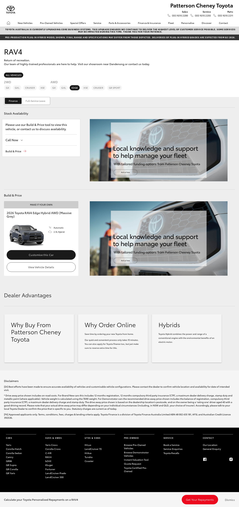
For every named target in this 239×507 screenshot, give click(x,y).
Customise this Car (41, 255)
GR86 (9, 461)
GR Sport (114, 87)
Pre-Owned (131, 437)
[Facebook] (205, 459)
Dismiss (230, 500)
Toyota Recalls (171, 453)
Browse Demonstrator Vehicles (136, 454)
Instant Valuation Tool (136, 459)
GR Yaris (10, 473)
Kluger (49, 465)
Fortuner (50, 469)
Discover (206, 23)
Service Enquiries (173, 449)
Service (97, 23)
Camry (9, 457)
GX (7, 87)
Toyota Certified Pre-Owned (135, 469)
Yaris (8, 445)
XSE (42, 87)
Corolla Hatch (14, 449)
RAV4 (48, 457)
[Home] (8, 23)
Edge (75, 87)
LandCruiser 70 (93, 449)
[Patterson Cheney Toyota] (10, 10)
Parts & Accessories (119, 23)
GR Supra (11, 465)
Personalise (187, 23)
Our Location (210, 445)
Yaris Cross (51, 445)
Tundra (88, 457)
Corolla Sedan (14, 453)
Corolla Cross (53, 449)
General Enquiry (212, 449)
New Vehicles (25, 23)
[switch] (27, 101)
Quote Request (132, 463)
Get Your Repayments (200, 499)
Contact (223, 23)
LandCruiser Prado (55, 473)
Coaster (89, 461)
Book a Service (171, 445)
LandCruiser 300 (54, 477)
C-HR (48, 453)
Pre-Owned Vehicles (51, 23)
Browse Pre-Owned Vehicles (135, 446)
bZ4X (48, 461)
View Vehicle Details (41, 267)
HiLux (88, 445)
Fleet (171, 23)
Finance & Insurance (149, 23)
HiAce (88, 453)
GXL (17, 87)
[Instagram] (231, 459)
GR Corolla (12, 469)
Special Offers (78, 23)
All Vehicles (13, 75)
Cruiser (30, 87)
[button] (15, 151)
